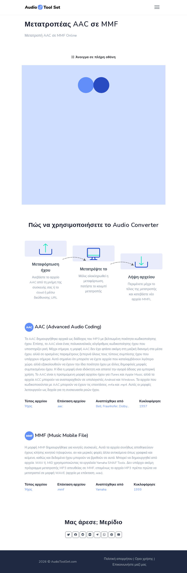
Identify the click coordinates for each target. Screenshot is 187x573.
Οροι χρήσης (144, 559)
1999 (138, 489)
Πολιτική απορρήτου (118, 559)
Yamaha (101, 489)
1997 (143, 406)
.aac (59, 406)
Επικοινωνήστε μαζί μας (129, 564)
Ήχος (28, 406)
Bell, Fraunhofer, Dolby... (112, 406)
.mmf (60, 489)
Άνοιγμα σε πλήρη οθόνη (93, 57)
